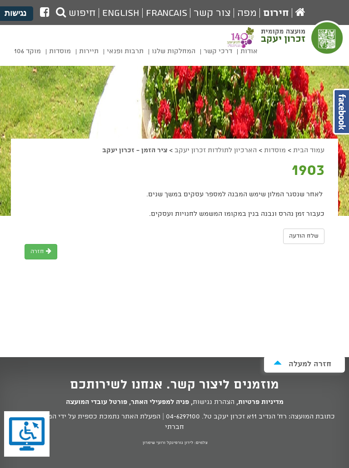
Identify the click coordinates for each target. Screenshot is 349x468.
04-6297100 (183, 417)
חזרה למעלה (302, 363)
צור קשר (212, 13)
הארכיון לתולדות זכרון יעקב (215, 150)
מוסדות (275, 150)
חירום (276, 13)
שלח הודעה (304, 236)
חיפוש (76, 13)
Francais (166, 13)
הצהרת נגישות (213, 402)
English (121, 13)
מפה (247, 13)
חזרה (40, 251)
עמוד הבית (308, 150)
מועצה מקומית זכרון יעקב (302, 43)
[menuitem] (249, 53)
